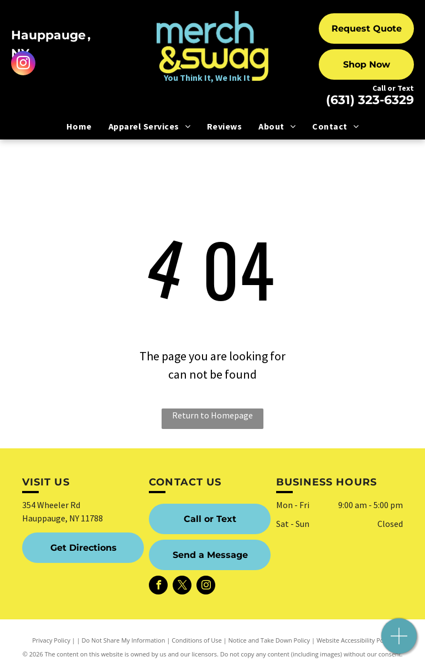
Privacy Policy (51, 640)
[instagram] (23, 64)
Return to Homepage (212, 415)
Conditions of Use (197, 640)
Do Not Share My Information (123, 640)
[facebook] (158, 586)
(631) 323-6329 (370, 99)
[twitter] (182, 586)
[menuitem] (79, 126)
